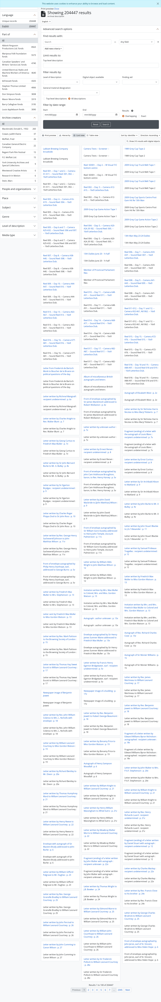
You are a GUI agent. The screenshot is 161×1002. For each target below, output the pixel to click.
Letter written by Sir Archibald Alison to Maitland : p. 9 (141, 483)
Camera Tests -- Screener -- (96, 148)
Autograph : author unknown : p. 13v (101, 618)
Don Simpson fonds (19, 95)
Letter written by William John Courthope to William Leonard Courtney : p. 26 (57, 941)
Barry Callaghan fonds (19, 105)
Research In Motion (19, 176)
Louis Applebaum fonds (19, 110)
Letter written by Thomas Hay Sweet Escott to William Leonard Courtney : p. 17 (101, 671)
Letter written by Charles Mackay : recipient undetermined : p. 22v (140, 876)
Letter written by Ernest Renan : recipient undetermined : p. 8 (98, 451)
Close (56, 8)
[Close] (158, 3)
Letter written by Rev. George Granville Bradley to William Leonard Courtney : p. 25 (101, 901)
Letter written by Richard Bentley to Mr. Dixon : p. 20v (100, 777)
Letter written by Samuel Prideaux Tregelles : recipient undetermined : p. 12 (141, 551)
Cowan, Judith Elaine (19, 134)
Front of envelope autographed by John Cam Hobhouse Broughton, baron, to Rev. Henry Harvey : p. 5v (100, 474)
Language (7, 15)
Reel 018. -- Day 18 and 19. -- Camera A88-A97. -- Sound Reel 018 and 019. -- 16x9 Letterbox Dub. (141, 367)
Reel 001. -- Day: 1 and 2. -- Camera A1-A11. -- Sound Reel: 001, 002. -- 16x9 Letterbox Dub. (59, 174)
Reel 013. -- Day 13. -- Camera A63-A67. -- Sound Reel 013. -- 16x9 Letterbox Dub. (59, 314)
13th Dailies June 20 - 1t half (97, 253)
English (19, 27)
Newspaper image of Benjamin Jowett (98, 698)
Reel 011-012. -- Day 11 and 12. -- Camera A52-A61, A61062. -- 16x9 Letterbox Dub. (139, 311)
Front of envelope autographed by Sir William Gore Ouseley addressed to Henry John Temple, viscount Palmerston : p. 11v (100, 532)
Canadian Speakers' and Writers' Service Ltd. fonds (19, 63)
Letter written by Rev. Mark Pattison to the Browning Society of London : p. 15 (100, 643)
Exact (143, 116)
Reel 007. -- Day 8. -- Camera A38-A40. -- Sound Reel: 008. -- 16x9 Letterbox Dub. (58, 258)
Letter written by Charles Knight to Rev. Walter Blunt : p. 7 (59, 420)
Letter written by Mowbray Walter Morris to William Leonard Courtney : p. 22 (60, 834)
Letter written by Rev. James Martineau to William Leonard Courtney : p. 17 (138, 680)
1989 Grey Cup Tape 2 (134, 148)
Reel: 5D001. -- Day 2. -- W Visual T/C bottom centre (100, 166)
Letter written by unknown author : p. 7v (100, 428)
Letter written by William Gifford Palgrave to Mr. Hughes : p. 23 (99, 878)
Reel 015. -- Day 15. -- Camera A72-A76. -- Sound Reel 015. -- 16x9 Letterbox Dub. (140, 339)
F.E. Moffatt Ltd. (19, 158)
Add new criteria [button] (52, 48)
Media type (8, 235)
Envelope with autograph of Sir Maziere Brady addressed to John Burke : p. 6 (99, 851)
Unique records (19, 22)
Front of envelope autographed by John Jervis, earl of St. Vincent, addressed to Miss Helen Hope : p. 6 (141, 950)
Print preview (49, 135)
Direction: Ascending (149, 135)
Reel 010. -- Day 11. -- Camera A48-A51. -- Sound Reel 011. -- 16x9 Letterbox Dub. (99, 295)
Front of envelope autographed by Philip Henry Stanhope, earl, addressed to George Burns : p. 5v (59, 566)
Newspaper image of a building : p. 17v (59, 694)
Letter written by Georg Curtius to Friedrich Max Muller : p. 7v (59, 442)
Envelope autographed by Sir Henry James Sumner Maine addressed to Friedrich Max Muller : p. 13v (60, 639)
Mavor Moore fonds (19, 100)
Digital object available (93, 77)
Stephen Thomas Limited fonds (19, 87)
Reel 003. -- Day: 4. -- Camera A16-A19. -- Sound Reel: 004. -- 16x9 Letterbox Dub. (58, 202)
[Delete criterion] (158, 41)
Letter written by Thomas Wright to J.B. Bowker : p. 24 (59, 896)
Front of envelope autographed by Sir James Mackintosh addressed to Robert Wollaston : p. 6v (100, 402)
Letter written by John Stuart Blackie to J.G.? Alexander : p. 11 (141, 527)
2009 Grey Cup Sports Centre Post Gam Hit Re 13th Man (140, 199)
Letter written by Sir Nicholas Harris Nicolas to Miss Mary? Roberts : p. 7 (141, 410)
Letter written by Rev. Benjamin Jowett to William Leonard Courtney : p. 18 (141, 708)
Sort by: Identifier (128, 135)
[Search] (77, 42)
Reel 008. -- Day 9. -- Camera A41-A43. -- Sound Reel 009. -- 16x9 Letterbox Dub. (139, 283)
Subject (6, 207)
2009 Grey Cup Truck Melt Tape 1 (139, 165)
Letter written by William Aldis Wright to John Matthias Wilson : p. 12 (100, 565)
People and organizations (16, 189)
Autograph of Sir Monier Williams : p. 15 (141, 656)
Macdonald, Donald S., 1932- (19, 129)
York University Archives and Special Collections (19, 164)
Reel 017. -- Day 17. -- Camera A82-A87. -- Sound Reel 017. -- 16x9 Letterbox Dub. (99, 351)
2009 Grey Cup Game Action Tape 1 (100, 209)
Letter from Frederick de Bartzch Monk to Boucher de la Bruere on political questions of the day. (58, 371)
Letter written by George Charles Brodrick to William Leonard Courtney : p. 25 (139, 921)
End (84, 109)
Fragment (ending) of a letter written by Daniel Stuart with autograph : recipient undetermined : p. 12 (141, 843)
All (3, 40)
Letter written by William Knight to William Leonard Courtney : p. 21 (59, 789)
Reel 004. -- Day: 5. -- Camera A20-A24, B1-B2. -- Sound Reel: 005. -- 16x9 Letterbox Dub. (99, 228)
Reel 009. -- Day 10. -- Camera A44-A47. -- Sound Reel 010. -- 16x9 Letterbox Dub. (59, 286)
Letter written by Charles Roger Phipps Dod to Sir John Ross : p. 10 (59, 515)
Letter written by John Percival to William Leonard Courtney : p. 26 (99, 928)
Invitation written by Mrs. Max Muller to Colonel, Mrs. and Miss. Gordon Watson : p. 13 (101, 593)
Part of (6, 34)
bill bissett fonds (19, 81)
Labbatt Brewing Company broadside (55, 150)
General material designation (57, 88)
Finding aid (127, 77)
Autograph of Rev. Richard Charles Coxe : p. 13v (140, 634)
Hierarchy (64, 135)
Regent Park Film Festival (19, 153)
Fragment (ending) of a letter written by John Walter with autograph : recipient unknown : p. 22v (60, 863)
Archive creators (11, 117)
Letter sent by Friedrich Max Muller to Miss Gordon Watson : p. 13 (59, 615)
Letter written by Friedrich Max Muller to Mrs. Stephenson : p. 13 (58, 593)
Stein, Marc (19, 181)
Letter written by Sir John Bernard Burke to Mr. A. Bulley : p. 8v (59, 464)
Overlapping (131, 116)
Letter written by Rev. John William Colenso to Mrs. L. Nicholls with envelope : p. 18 (100, 722)
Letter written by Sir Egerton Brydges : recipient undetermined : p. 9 (59, 488)
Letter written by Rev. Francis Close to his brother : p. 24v (140, 898)
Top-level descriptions (56, 98)
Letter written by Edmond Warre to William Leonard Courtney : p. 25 (59, 918)
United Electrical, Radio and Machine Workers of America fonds (19, 72)
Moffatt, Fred (19, 140)
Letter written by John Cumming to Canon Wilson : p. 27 (100, 950)
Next (127, 990)
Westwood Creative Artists (19, 171)
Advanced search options (57, 29)
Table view (92, 135)
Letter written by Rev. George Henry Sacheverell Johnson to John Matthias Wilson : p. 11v (60, 538)
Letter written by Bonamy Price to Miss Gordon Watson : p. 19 (59, 744)
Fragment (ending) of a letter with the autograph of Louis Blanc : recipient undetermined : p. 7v (140, 434)
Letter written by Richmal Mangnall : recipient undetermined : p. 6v (60, 398)
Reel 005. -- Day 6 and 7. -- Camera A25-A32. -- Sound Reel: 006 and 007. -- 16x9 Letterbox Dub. (60, 230)
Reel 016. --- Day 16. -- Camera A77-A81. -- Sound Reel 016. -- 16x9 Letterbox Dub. (59, 343)
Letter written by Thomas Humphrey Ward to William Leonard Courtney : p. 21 (101, 800)
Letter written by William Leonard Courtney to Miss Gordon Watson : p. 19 (100, 750)
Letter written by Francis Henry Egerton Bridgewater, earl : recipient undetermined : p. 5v (60, 667)
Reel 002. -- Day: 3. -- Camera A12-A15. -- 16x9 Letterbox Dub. (99, 189)
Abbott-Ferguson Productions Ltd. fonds (19, 47)
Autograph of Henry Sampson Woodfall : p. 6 (57, 767)
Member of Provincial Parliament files (99, 271)
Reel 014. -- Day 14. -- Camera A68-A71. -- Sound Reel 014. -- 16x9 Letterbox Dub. (99, 323)
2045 (120, 990)
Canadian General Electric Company (19, 146)
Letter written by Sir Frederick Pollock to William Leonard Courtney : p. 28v (60, 969)
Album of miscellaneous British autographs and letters (98, 378)
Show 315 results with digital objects (143, 141)
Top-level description (53, 60)
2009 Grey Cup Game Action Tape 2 (141, 219)
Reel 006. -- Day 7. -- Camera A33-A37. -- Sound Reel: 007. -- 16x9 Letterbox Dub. (139, 255)
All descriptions (78, 98)
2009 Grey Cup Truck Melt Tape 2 (139, 181)
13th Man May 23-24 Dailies (137, 235)
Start (45, 109)
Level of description (13, 226)
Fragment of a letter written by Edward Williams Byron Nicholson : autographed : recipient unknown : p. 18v (140, 738)
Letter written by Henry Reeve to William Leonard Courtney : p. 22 (99, 827)
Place (5, 198)
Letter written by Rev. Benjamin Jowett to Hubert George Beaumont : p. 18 (60, 717)
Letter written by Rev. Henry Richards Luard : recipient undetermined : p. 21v (137, 815)
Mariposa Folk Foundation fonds (19, 55)
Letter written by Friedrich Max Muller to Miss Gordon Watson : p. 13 (140, 579)
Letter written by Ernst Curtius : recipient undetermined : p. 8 (139, 461)
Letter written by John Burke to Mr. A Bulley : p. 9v (141, 505)
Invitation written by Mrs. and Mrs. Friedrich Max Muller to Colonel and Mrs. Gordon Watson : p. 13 (141, 607)
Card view (79, 135)
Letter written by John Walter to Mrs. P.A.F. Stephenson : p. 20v (141, 769)
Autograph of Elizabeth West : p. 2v (140, 393)
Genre (5, 216)
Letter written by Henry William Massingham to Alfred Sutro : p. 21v (59, 811)
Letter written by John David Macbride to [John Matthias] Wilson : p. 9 (101, 502)
